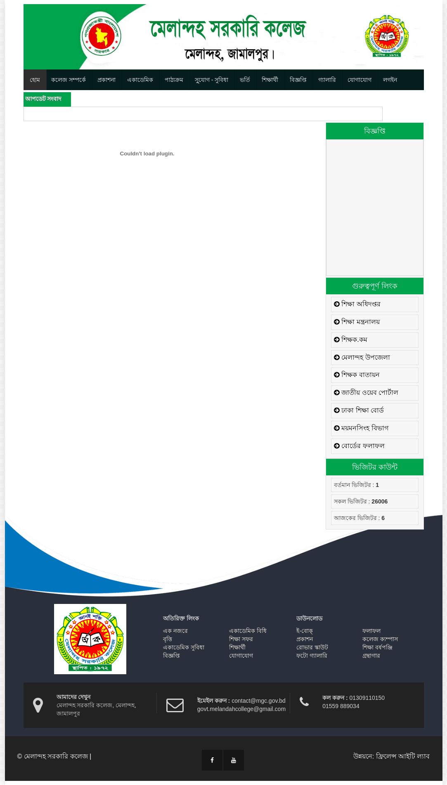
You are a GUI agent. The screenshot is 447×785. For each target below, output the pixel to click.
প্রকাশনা (106, 79)
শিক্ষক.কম (350, 339)
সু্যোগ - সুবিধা (211, 79)
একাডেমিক (140, 79)
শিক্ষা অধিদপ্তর (357, 304)
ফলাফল (371, 631)
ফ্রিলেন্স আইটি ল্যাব (403, 756)
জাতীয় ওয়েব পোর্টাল (366, 392)
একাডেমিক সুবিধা (183, 647)
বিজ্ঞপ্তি (298, 79)
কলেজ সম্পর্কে (68, 79)
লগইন (390, 79)
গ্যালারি (327, 79)
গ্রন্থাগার (371, 655)
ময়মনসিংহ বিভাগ (361, 428)
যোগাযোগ (359, 79)
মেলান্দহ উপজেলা (362, 357)
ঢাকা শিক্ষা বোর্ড (359, 410)
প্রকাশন (304, 639)
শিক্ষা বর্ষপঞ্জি (377, 647)
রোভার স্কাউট (312, 647)
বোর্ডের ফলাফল (359, 445)
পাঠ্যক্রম (174, 79)
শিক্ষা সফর (241, 639)
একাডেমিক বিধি (248, 631)
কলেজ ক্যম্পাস (380, 639)
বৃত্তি (167, 639)
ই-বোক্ (304, 631)
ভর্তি (245, 79)
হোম (35, 79)
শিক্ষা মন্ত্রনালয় (357, 321)
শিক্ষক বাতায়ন (357, 374)
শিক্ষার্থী (270, 79)
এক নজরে (175, 631)
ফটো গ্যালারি (311, 655)
